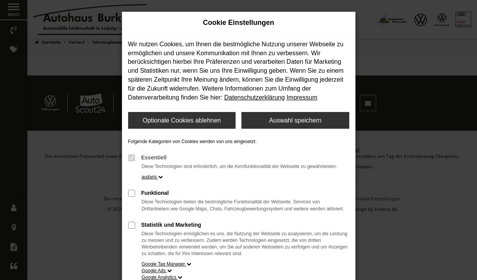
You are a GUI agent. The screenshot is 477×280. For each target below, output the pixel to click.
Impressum (302, 97)
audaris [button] (152, 177)
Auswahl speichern (295, 120)
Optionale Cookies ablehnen (182, 120)
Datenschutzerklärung (254, 97)
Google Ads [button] (157, 270)
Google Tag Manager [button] (166, 264)
